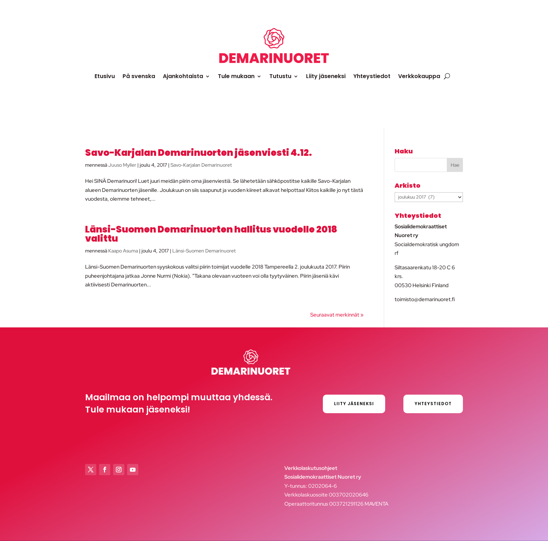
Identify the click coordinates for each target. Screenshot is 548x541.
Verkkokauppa (419, 76)
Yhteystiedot (371, 76)
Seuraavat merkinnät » (336, 314)
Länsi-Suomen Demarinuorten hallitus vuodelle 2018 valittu (211, 234)
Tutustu (280, 76)
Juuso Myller (122, 165)
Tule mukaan (236, 76)
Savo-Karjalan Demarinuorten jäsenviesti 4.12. (198, 152)
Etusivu (105, 76)
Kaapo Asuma (123, 251)
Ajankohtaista (183, 76)
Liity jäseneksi (326, 76)
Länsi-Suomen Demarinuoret (204, 251)
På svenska (139, 76)
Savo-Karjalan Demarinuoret (201, 165)
